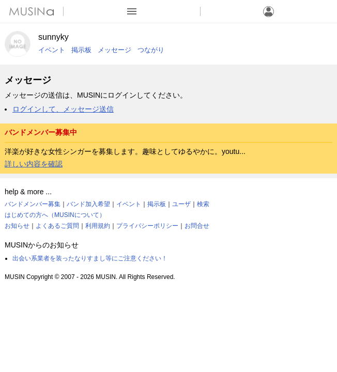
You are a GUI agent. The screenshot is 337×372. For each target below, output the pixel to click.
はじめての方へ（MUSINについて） (55, 215)
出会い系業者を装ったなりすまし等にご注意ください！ (89, 258)
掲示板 (81, 50)
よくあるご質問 (57, 225)
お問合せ (197, 225)
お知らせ (17, 225)
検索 (203, 204)
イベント (51, 50)
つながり (150, 50)
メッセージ (114, 50)
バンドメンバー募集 (32, 204)
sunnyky (53, 37)
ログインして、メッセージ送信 (63, 109)
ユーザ (181, 204)
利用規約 (97, 225)
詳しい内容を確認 (34, 164)
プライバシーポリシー (147, 225)
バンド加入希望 (88, 204)
